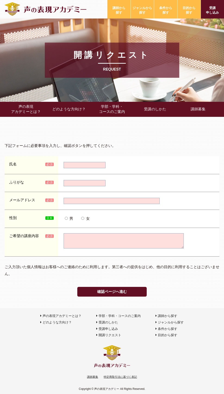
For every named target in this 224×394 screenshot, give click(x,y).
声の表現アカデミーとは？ (26, 109)
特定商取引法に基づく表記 (120, 376)
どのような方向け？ (69, 109)
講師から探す (118, 10)
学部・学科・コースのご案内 (112, 109)
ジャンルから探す (142, 10)
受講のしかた (155, 109)
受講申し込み (212, 10)
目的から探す (189, 10)
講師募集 (198, 109)
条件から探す (165, 10)
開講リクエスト (110, 335)
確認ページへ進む (112, 292)
